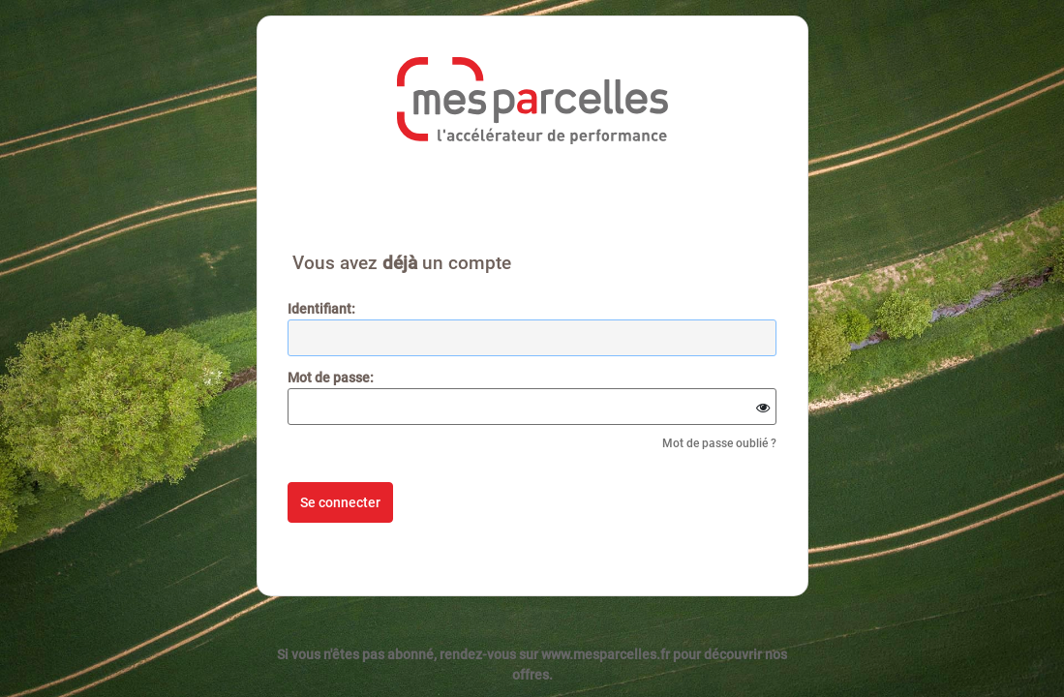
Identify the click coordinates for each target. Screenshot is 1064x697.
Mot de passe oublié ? (719, 443)
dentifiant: (321, 309)
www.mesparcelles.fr (605, 654)
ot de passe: (331, 377)
